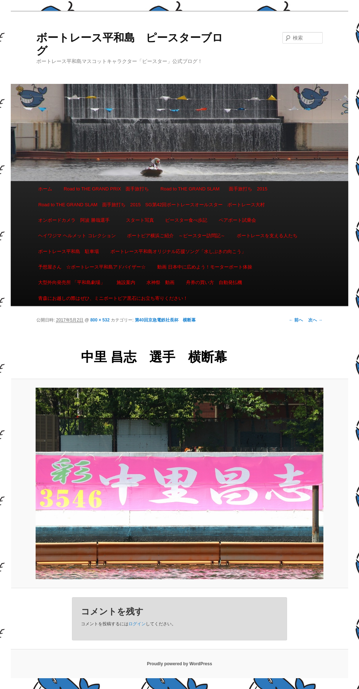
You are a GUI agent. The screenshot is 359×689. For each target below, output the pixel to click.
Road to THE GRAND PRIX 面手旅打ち (106, 189)
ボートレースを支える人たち (267, 235)
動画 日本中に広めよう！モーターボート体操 (204, 267)
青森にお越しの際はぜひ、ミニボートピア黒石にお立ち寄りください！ (113, 298)
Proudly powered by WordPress (179, 663)
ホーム (45, 189)
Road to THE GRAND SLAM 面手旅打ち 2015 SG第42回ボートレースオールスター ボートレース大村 (151, 204)
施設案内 (126, 282)
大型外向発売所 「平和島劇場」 (71, 282)
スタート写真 (140, 220)
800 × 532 (100, 320)
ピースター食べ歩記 (186, 220)
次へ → (315, 320)
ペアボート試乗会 (237, 220)
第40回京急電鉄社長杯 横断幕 (165, 320)
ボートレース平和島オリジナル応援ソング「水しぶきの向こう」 (178, 251)
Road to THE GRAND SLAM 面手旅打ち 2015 (213, 189)
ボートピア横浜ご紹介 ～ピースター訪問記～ (176, 235)
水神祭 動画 (160, 282)
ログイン (137, 623)
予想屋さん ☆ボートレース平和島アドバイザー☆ (92, 267)
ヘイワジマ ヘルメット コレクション (76, 235)
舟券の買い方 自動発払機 (214, 282)
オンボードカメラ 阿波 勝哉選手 (76, 220)
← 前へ (296, 320)
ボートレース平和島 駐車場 (68, 251)
